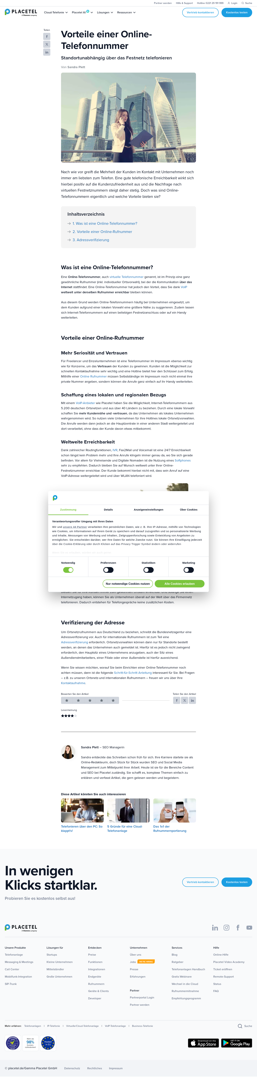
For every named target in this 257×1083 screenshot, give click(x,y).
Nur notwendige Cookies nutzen (128, 583)
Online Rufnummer (93, 383)
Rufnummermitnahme (185, 997)
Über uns (135, 961)
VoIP (184, 293)
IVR (115, 456)
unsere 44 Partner (75, 526)
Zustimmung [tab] (68, 509)
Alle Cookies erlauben (180, 583)
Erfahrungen (137, 983)
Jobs (133, 968)
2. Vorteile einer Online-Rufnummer (102, 238)
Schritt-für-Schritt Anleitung (133, 679)
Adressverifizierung (74, 648)
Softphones (183, 467)
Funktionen (95, 968)
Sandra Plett (76, 73)
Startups (52, 961)
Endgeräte (94, 983)
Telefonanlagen (32, 1032)
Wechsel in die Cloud (185, 990)
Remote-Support (223, 983)
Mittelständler (55, 976)
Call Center (12, 976)
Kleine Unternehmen (60, 968)
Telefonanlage (14, 961)
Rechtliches (94, 1075)
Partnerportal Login (142, 1004)
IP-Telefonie (53, 1032)
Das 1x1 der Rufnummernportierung (169, 835)
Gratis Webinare (182, 983)
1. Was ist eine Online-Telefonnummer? (105, 230)
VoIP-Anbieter (85, 409)
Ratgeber (177, 968)
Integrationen (96, 976)
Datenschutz (72, 1075)
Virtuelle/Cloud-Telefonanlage (82, 1032)
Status (217, 990)
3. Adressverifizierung (91, 246)
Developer (94, 1005)
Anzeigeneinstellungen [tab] (148, 509)
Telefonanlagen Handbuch (188, 976)
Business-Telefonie (142, 1032)
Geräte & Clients (98, 997)
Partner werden (139, 1011)
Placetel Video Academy (229, 968)
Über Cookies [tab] (189, 509)
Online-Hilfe (220, 961)
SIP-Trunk (11, 990)
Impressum (116, 1075)
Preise (92, 961)
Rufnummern (96, 990)
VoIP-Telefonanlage (115, 1032)
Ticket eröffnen (222, 976)
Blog (174, 961)
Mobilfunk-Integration (18, 983)
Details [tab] (108, 509)
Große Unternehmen (59, 983)
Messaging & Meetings (19, 968)
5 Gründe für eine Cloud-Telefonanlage (124, 835)
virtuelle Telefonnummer (126, 283)
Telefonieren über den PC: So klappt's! (81, 835)
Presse (134, 976)
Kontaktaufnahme (73, 689)
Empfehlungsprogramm (186, 1005)
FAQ (216, 997)
